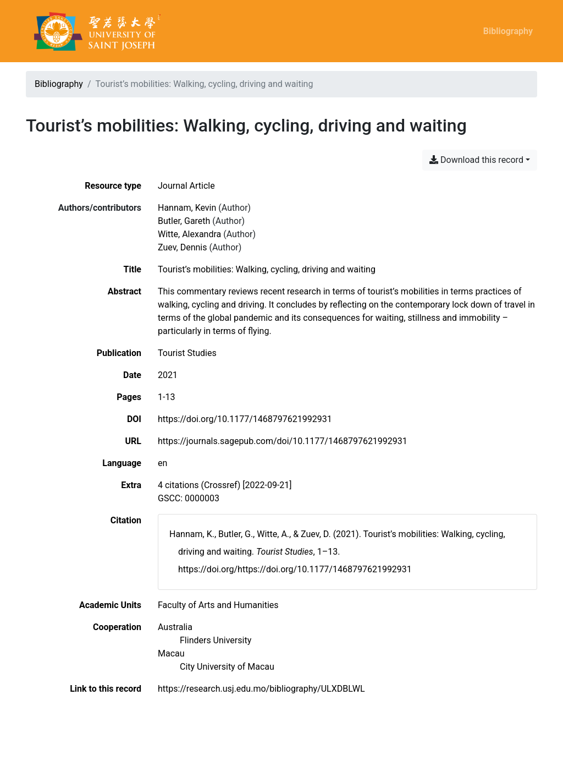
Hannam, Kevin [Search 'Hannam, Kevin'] (187, 208)
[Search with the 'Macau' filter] (171, 653)
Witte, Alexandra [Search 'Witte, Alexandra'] (189, 234)
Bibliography (508, 31)
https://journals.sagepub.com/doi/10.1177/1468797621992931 (282, 441)
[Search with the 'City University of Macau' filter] (227, 666)
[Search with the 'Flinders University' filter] (215, 640)
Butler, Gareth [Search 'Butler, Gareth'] (184, 221)
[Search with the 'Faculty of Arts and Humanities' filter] (218, 605)
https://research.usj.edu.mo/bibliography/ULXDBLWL (261, 688)
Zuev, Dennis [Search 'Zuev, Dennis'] (182, 247)
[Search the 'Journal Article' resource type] (186, 185)
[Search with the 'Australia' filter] (175, 627)
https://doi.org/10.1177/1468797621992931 (245, 419)
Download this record (476, 160)
